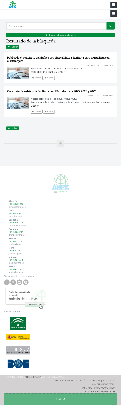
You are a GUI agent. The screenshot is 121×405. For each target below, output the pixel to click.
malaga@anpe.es (17, 262)
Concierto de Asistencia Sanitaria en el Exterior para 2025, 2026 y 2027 (51, 91)
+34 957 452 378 (16, 222)
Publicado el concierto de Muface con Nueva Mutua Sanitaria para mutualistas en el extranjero (58, 59)
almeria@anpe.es (17, 206)
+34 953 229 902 (16, 250)
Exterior (36, 78)
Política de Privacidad (66, 380)
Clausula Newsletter (103, 384)
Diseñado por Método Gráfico (98, 387)
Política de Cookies (90, 380)
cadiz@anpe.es (16, 216)
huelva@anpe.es (17, 244)
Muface (49, 78)
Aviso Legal (109, 380)
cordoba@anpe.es (17, 225)
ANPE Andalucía (33, 376)
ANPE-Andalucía (92, 65)
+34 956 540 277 (16, 213)
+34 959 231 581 (16, 241)
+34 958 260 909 (16, 232)
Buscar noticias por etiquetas (60, 35)
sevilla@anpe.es (17, 272)
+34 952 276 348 (16, 259)
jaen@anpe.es (16, 253)
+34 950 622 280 (16, 204)
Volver (13, 46)
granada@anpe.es (18, 234)
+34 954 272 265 (16, 269)
